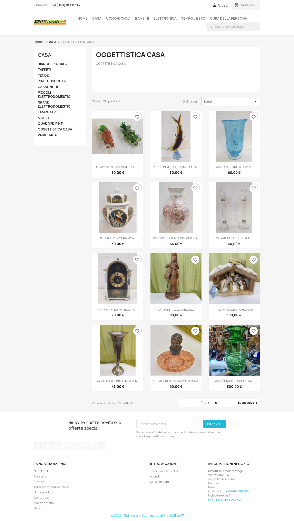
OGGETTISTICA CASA (55, 129)
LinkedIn (101, 446)
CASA (96, 18)
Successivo (248, 403)
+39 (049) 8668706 (65, 5)
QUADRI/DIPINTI (50, 124)
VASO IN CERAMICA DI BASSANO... (176, 238)
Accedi (154, 476)
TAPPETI (44, 70)
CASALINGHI (48, 87)
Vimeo (83, 446)
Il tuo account (164, 464)
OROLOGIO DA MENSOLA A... (117, 310)
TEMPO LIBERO (193, 18)
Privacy (39, 482)
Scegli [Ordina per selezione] (231, 101)
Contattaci (41, 498)
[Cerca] (233, 26)
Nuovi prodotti (43, 492)
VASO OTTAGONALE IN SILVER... (117, 381)
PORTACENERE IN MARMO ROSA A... (176, 381)
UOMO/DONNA (118, 18)
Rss (56, 446)
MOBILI (43, 118)
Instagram (92, 446)
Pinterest (74, 446)
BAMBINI (142, 18)
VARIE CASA (47, 135)
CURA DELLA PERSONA (228, 18)
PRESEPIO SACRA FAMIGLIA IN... (234, 310)
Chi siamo (40, 476)
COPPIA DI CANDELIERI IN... (234, 238)
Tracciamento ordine (164, 471)
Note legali (41, 471)
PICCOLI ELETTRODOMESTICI (54, 94)
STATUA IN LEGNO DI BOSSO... (176, 310)
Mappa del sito (44, 503)
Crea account (159, 482)
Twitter (47, 446)
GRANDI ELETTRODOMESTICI (54, 104)
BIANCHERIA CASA (53, 64)
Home (83, 18)
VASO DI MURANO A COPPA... (234, 167)
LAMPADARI (47, 112)
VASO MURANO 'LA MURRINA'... (234, 381)
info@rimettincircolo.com (225, 499)
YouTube (65, 446)
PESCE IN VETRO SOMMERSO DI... (176, 167)
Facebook (38, 446)
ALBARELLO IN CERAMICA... (117, 238)
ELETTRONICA (165, 18)
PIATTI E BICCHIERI (52, 81)
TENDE (43, 75)
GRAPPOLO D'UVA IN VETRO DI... (118, 167)
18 (215, 403)
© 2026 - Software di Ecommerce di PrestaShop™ (147, 515)
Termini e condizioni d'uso (52, 487)
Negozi (38, 508)
